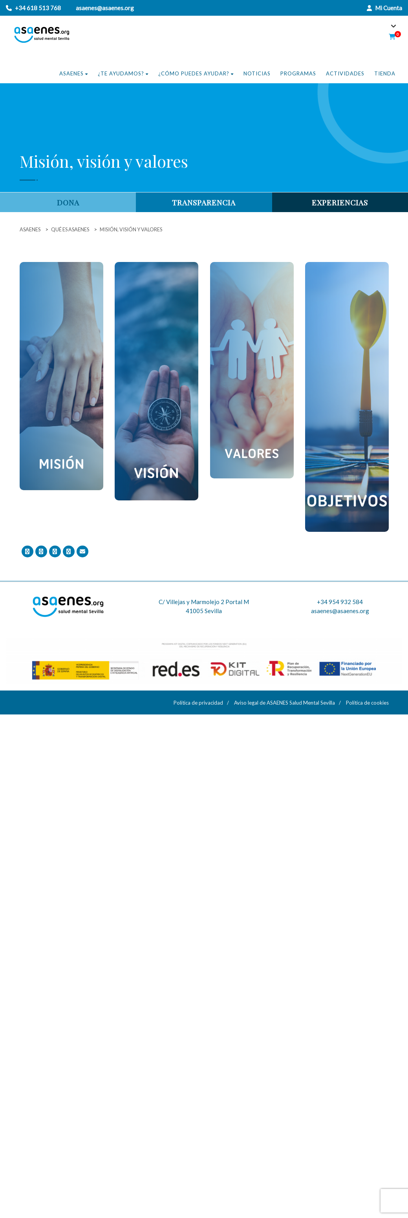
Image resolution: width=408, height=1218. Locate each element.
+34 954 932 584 (340, 601)
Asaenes (73, 73)
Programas (298, 73)
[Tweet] (41, 551)
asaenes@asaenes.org (105, 7)
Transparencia (204, 202)
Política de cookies (367, 703)
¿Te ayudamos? (123, 73)
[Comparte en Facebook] (27, 551)
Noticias (257, 73)
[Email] (82, 551)
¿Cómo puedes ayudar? (196, 73)
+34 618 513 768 (38, 7)
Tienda (384, 73)
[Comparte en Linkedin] (69, 551)
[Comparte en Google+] (55, 551)
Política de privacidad (198, 703)
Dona (68, 202)
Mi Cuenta (384, 7)
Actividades (345, 73)
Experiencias (340, 202)
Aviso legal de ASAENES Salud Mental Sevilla (284, 703)
